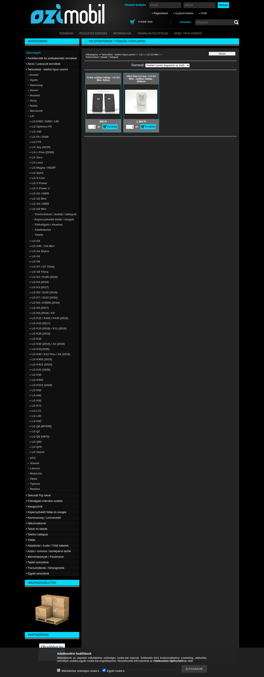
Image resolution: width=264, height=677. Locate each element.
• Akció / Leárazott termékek (43, 63)
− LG (139, 54)
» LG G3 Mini (152, 54)
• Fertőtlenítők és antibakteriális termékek (51, 58)
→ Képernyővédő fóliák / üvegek (52, 219)
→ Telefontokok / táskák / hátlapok (53, 214)
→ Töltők (37, 234)
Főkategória (92, 54)
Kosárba (112, 126)
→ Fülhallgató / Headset (47, 224)
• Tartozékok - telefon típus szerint (117, 54)
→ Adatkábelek (41, 229)
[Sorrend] (167, 65)
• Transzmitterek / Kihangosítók (45, 567)
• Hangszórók (34, 506)
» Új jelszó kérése (183, 13)
